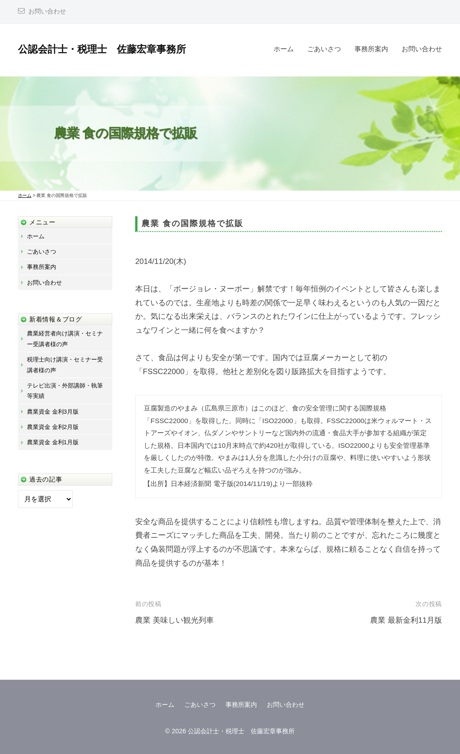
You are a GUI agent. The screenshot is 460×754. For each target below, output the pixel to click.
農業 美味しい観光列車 (174, 620)
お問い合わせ (47, 11)
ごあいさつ (324, 49)
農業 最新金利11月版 (406, 620)
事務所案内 (371, 49)
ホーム (284, 49)
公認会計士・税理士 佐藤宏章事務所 (102, 49)
